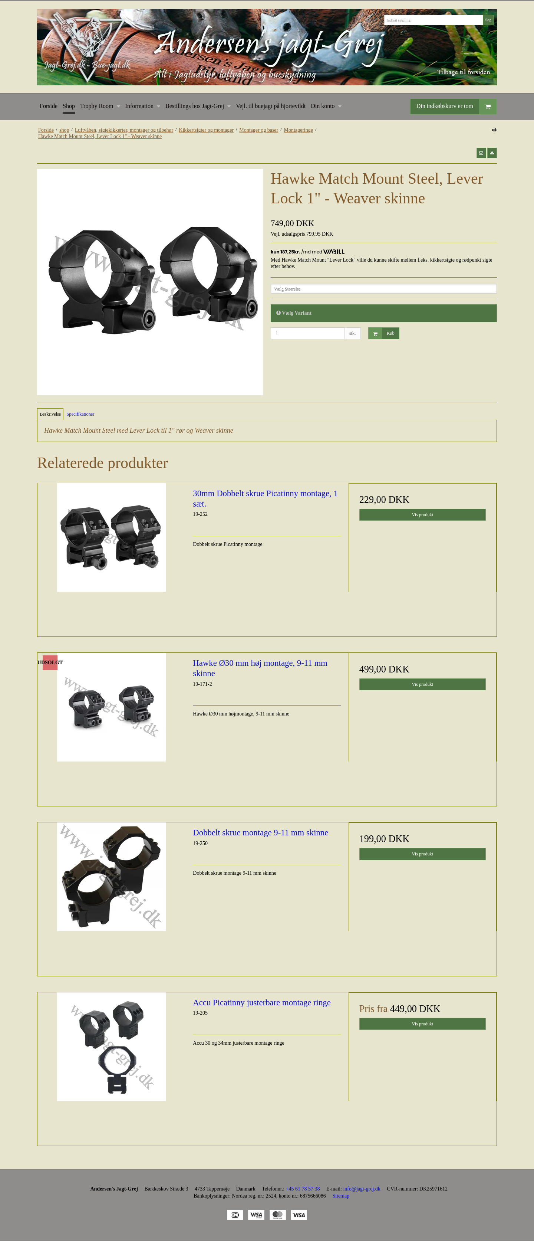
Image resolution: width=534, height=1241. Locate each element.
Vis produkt (422, 514)
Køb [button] (382, 333)
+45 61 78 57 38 (303, 1189)
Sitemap (340, 1196)
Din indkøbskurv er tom (456, 106)
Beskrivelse (50, 414)
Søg (488, 20)
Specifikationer (81, 414)
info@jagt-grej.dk (361, 1189)
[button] (481, 153)
